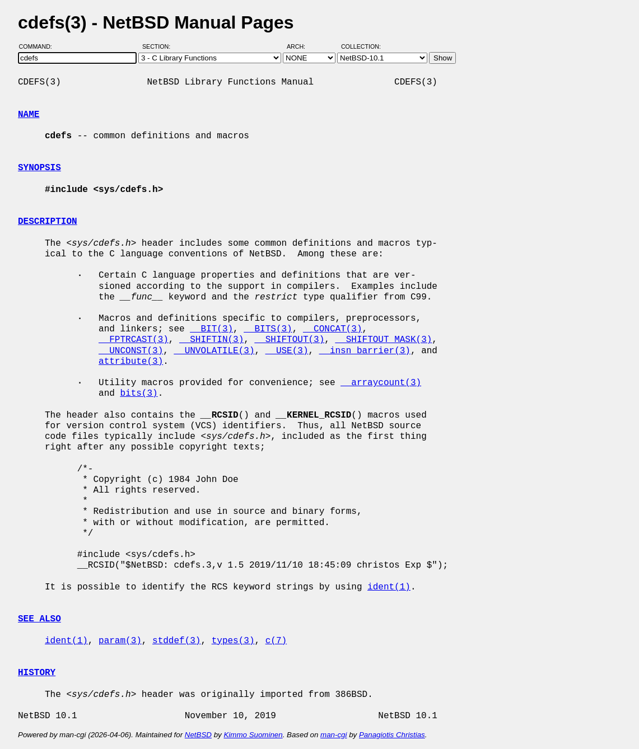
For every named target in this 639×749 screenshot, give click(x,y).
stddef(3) (176, 641)
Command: (39, 46)
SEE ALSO (39, 619)
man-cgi (333, 735)
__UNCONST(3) (131, 351)
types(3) (233, 641)
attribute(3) (131, 361)
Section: (158, 46)
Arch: (301, 46)
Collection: (361, 46)
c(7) (276, 641)
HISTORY (36, 673)
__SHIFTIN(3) (211, 340)
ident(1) (389, 587)
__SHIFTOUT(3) (289, 340)
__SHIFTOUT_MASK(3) (383, 340)
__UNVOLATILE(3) (214, 351)
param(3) (120, 641)
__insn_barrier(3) (365, 351)
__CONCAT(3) (332, 329)
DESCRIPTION (47, 222)
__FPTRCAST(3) (134, 340)
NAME (28, 115)
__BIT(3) (211, 329)
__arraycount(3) (381, 383)
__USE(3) (287, 351)
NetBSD (198, 735)
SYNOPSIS (39, 168)
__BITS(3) (268, 329)
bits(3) (138, 393)
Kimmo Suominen (252, 735)
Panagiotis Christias (392, 735)
